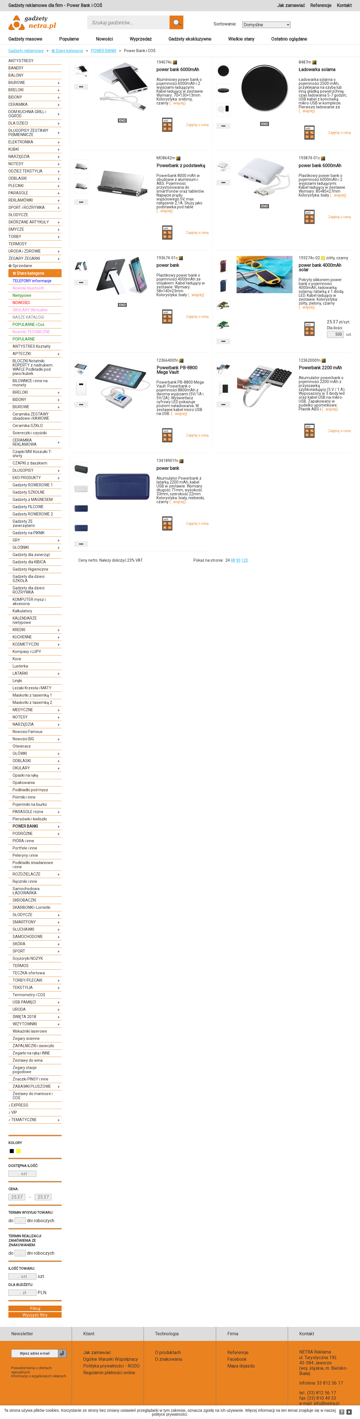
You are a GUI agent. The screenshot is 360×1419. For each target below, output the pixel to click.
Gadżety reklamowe (26, 50)
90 (238, 560)
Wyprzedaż (141, 39)
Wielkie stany (241, 39)
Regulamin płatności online (109, 1372)
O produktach (168, 1352)
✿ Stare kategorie (67, 50)
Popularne (69, 39)
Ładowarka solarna (317, 69)
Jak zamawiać (291, 5)
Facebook (237, 1359)
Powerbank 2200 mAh (320, 367)
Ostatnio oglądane (289, 39)
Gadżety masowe (25, 39)
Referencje (320, 5)
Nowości (104, 39)
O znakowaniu (168, 1359)
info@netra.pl (326, 1403)
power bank (167, 265)
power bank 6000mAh (177, 69)
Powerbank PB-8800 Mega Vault (176, 370)
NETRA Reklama (315, 1352)
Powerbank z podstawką (180, 165)
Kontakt (344, 5)
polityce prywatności (169, 1414)
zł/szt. (338, 322)
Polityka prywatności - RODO (111, 1366)
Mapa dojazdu (241, 1366)
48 (233, 560)
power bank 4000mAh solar (320, 267)
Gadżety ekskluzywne (190, 39)
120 (244, 560)
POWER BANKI (103, 50)
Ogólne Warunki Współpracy (110, 1359)
